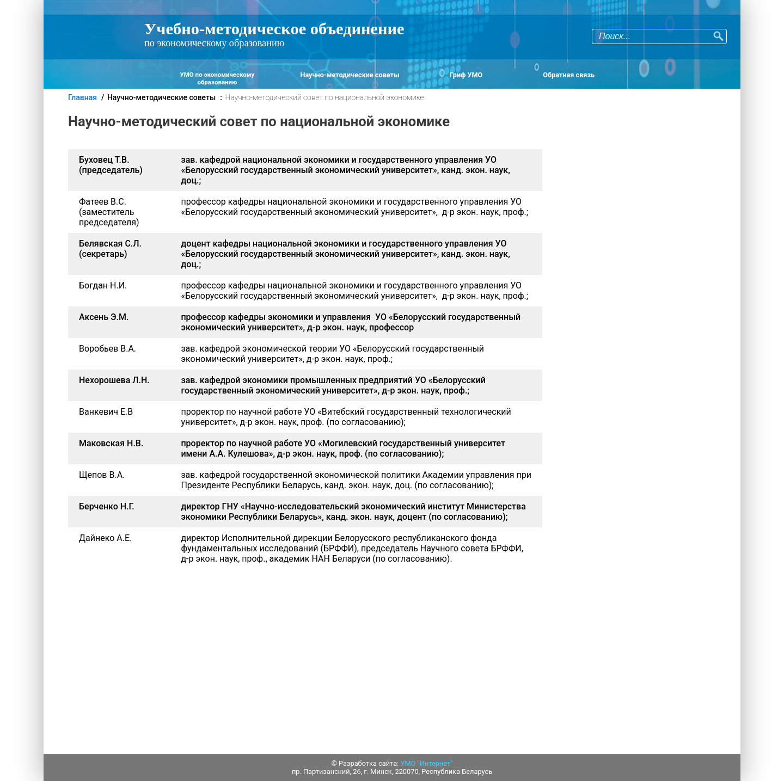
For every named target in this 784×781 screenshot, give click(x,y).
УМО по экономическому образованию (217, 78)
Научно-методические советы (350, 75)
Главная (82, 97)
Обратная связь (569, 75)
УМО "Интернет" (426, 763)
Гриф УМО (466, 75)
